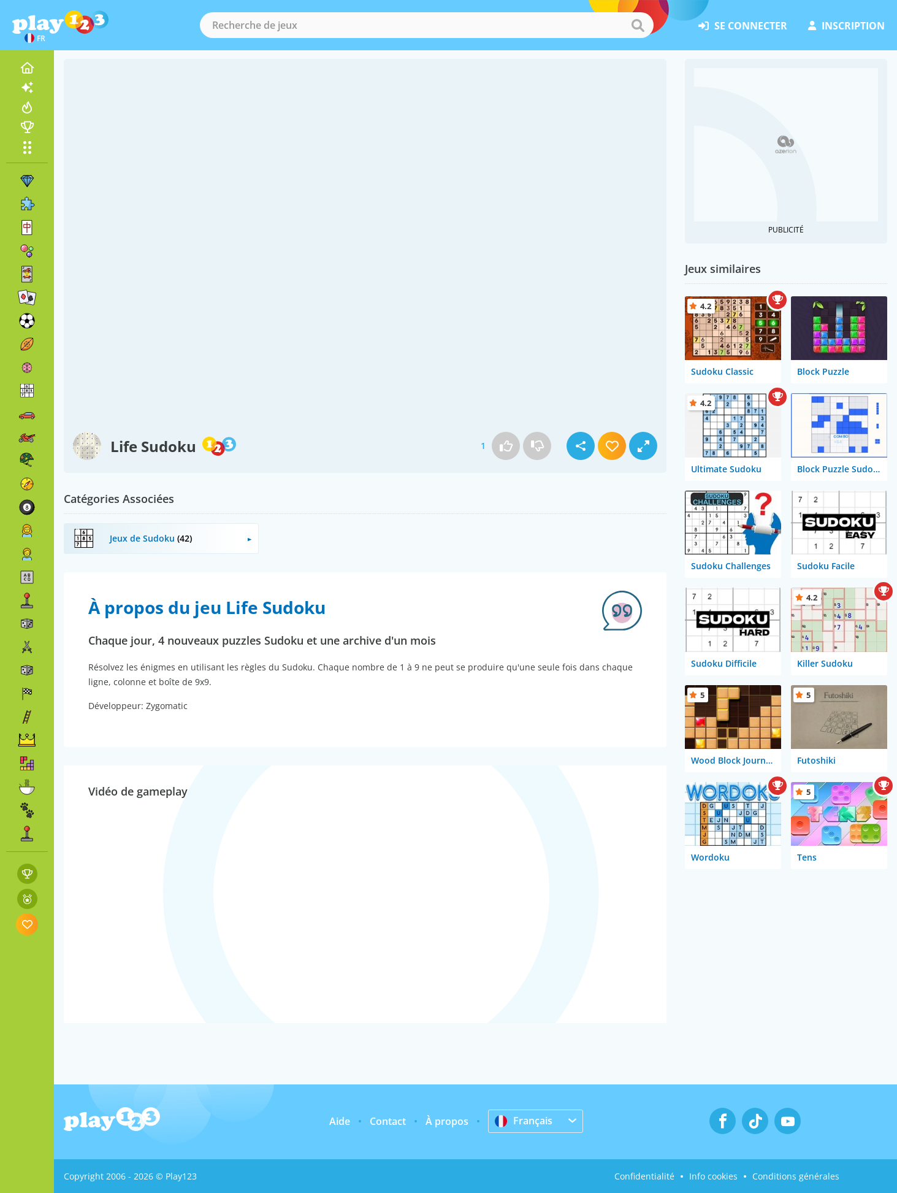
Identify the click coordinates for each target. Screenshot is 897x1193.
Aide (339, 1121)
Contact (388, 1121)
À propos (447, 1121)
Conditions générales (795, 1176)
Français (523, 1120)
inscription (846, 26)
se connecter (742, 26)
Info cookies (713, 1176)
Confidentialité (644, 1176)
